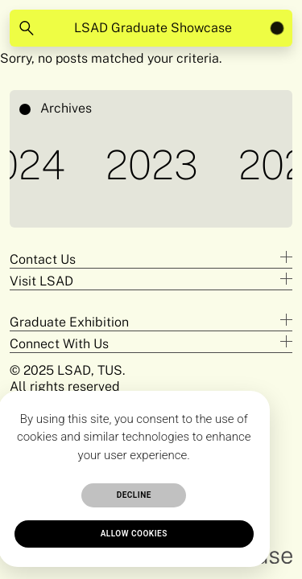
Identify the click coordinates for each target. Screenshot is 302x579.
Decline (134, 495)
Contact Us (43, 259)
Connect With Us (59, 343)
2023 (155, 164)
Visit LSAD (41, 281)
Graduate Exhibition (69, 322)
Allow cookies (134, 533)
